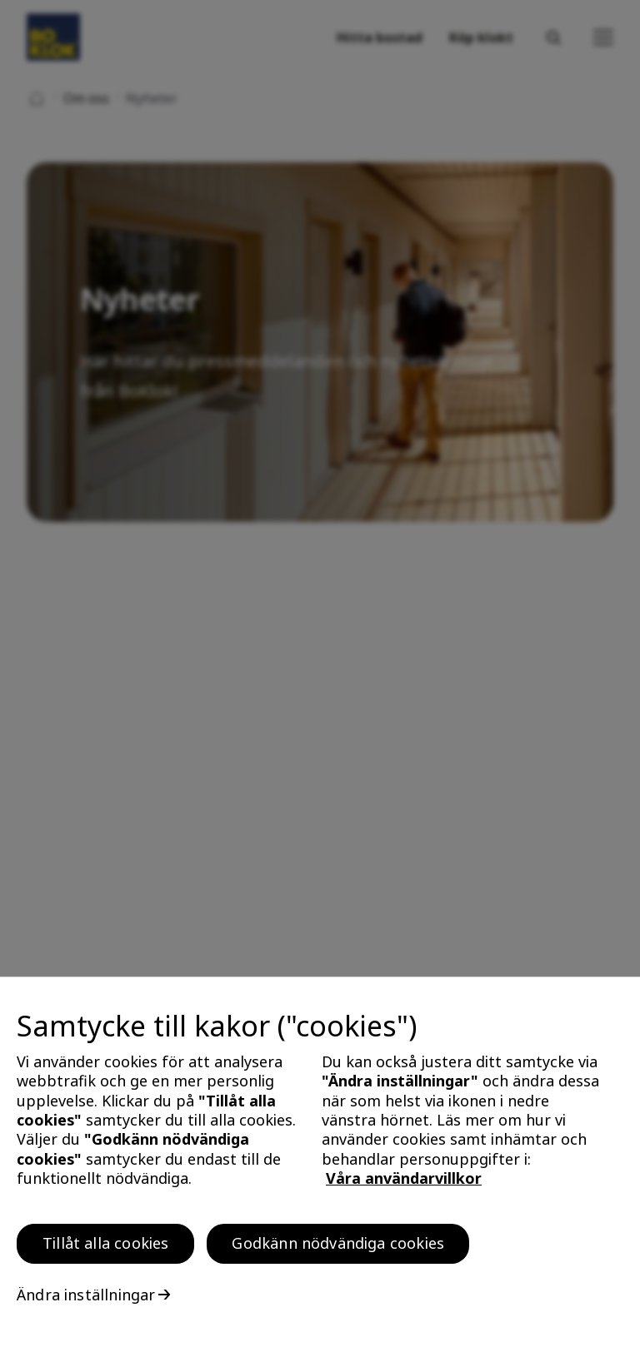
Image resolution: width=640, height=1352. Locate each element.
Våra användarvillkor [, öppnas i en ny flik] (404, 1182)
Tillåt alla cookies (105, 1247)
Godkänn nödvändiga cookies (338, 1247)
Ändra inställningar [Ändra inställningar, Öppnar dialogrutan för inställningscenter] (86, 1299)
